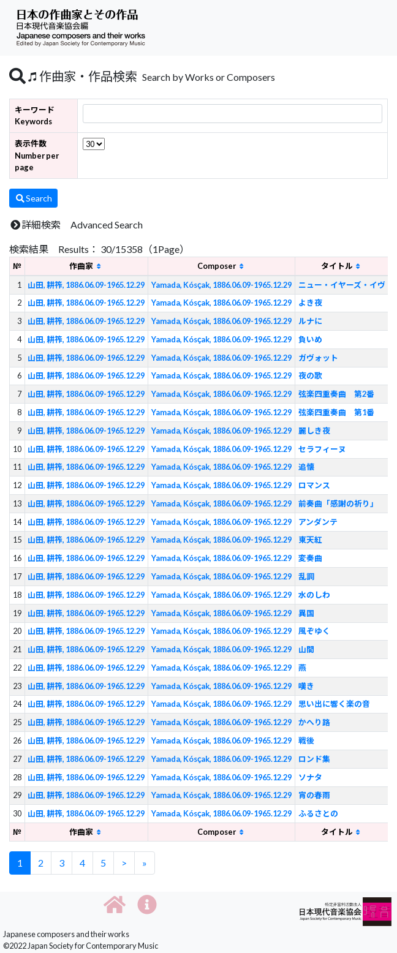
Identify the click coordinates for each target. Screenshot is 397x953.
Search (33, 198)
